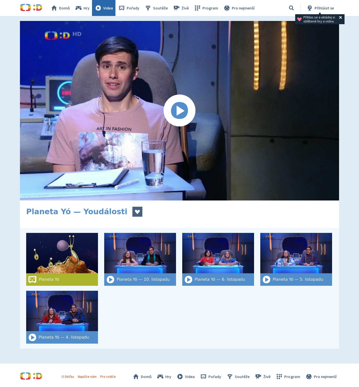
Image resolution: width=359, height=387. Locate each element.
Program (206, 8)
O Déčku (68, 376)
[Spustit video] (179, 110)
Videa (103, 8)
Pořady (128, 8)
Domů (60, 8)
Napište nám (87, 376)
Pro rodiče (108, 376)
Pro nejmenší (239, 8)
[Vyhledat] (291, 8)
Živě (181, 8)
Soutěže (156, 8)
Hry (82, 8)
